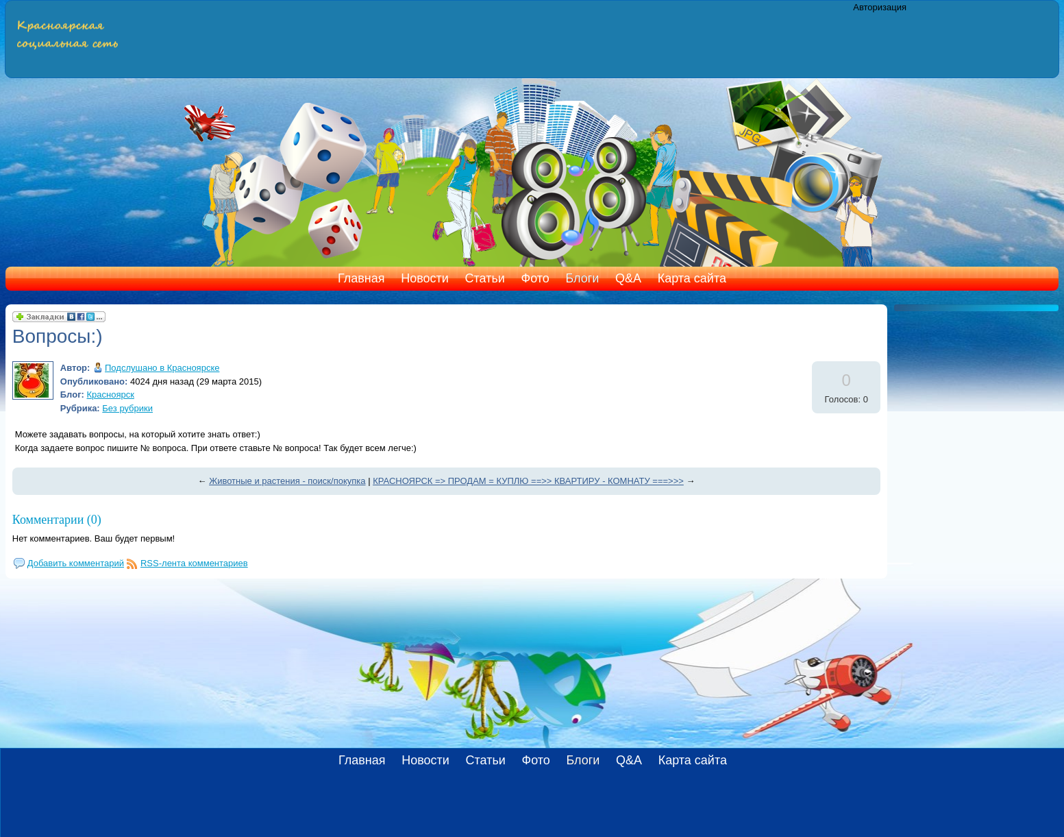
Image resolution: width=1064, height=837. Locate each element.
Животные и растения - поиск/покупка (287, 481)
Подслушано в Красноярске (162, 368)
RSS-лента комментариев (194, 563)
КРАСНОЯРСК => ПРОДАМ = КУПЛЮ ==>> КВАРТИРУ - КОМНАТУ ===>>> (528, 481)
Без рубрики (127, 408)
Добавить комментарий (75, 563)
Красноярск (110, 394)
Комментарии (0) (56, 519)
